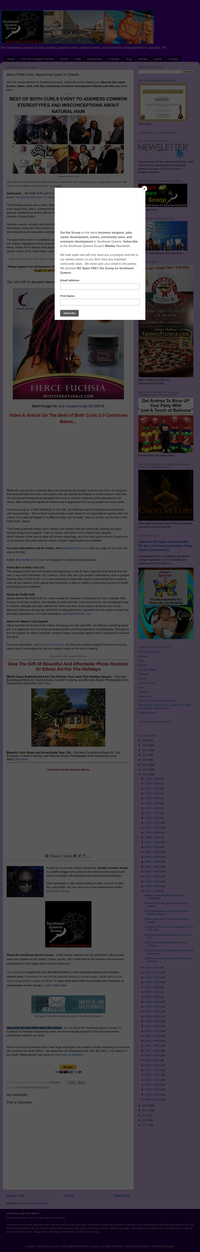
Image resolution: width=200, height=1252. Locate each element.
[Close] (144, 189)
